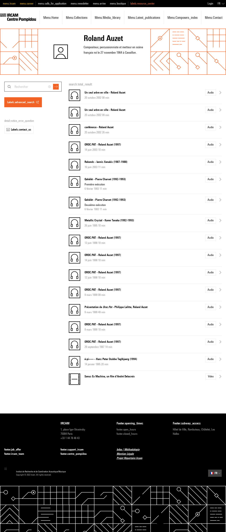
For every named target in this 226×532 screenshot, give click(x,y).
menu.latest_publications (144, 17)
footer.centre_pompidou (76, 454)
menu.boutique (118, 3)
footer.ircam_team (16, 454)
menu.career (26, 3)
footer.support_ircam (74, 450)
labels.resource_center (142, 3)
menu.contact (213, 17)
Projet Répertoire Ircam (131, 458)
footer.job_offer (14, 450)
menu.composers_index (182, 17)
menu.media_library (108, 17)
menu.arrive (99, 3)
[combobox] (33, 87)
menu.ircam (9, 3)
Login (210, 3)
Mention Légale (127, 454)
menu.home (51, 17)
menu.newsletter (80, 3)
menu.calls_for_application (52, 3)
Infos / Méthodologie (130, 450)
